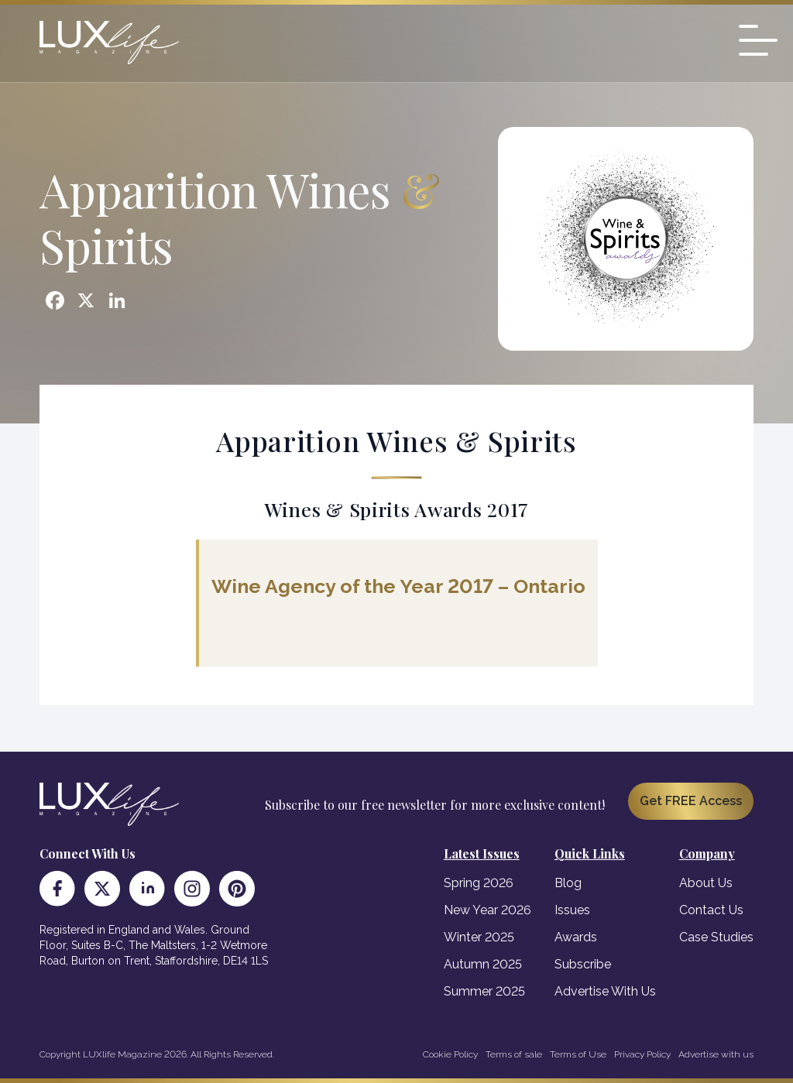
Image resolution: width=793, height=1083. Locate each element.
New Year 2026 (487, 910)
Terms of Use (578, 1054)
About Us (706, 883)
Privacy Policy (642, 1054)
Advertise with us (716, 1054)
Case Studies (716, 937)
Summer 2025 (484, 991)
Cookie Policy (450, 1054)
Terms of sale (514, 1054)
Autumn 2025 (483, 964)
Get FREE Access (691, 800)
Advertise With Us (605, 991)
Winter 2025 (479, 937)
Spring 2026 (478, 883)
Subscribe (582, 964)
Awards (575, 937)
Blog (568, 883)
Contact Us (711, 910)
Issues (572, 910)
